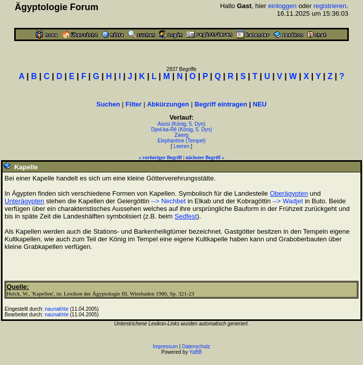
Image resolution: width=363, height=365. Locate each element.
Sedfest (185, 216)
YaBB (195, 352)
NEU (260, 104)
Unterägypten (24, 201)
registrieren (329, 6)
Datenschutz (196, 346)
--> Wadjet (288, 201)
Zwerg (181, 135)
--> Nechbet (168, 201)
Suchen (108, 104)
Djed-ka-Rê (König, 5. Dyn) (181, 129)
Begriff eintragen (221, 104)
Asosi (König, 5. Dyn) (181, 124)
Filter (134, 104)
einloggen (282, 6)
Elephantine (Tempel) (182, 140)
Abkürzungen (168, 104)
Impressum (165, 346)
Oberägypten (289, 193)
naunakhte (57, 309)
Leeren (181, 146)
